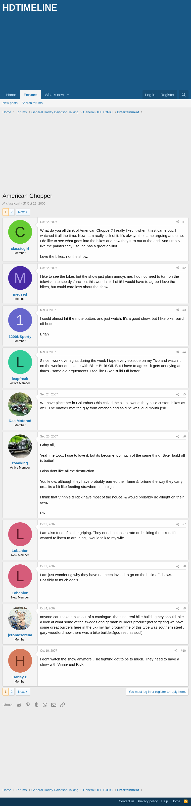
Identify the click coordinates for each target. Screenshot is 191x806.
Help (164, 801)
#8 (184, 566)
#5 (184, 394)
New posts (10, 103)
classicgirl (13, 203)
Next (21, 212)
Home (11, 95)
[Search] (184, 94)
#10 (183, 650)
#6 (184, 436)
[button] (67, 94)
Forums (30, 95)
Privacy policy (148, 801)
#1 (184, 222)
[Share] (178, 222)
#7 (184, 524)
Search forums (32, 103)
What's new (54, 95)
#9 (184, 608)
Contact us (126, 801)
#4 (184, 352)
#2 (184, 268)
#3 (184, 310)
